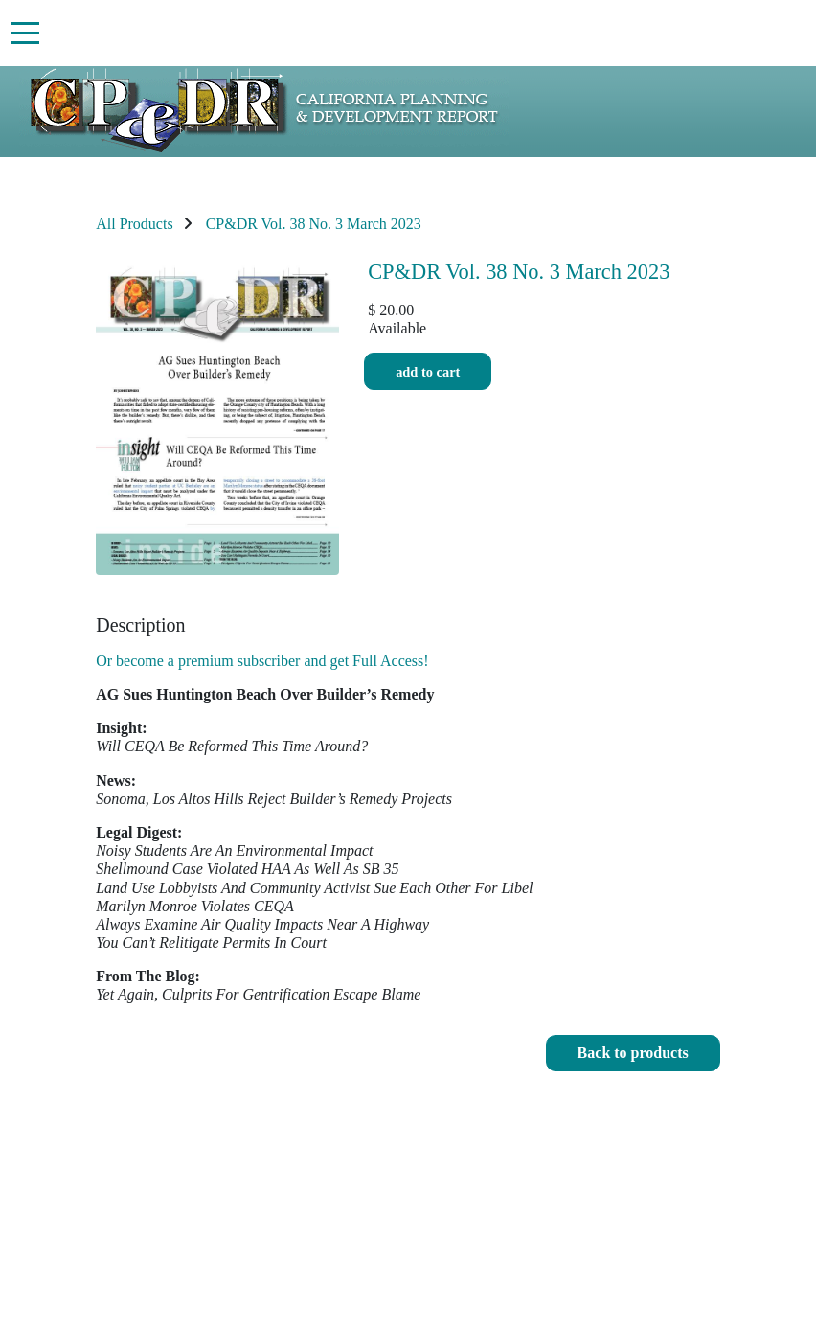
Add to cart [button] (427, 371)
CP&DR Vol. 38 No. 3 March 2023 (313, 224)
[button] (633, 1053)
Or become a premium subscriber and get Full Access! (262, 661)
